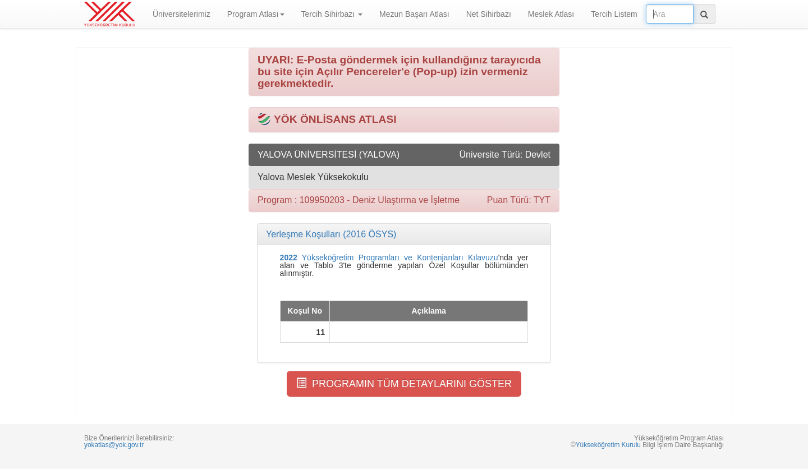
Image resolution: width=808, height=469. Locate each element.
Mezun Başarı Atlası (414, 14)
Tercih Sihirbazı (332, 14)
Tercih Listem (614, 14)
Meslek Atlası (551, 14)
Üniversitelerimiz (181, 14)
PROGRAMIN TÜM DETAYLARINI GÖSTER (404, 383)
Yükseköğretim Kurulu (608, 445)
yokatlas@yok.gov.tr (114, 445)
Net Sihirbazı (488, 14)
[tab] (404, 234)
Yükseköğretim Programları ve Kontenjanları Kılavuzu (389, 257)
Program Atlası (255, 14)
